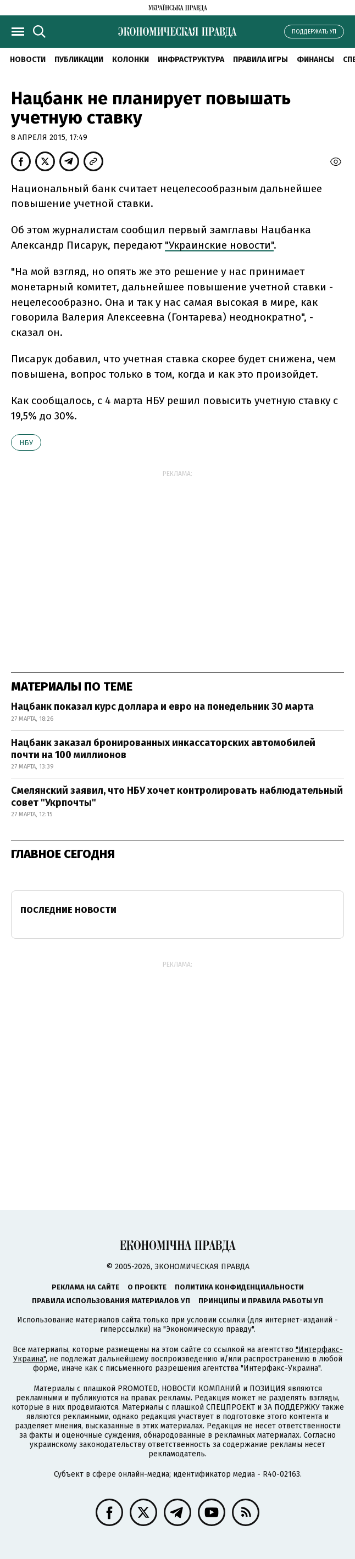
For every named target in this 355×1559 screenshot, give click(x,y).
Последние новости (68, 910)
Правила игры (260, 59)
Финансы (315, 59)
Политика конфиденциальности (239, 1287)
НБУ (26, 443)
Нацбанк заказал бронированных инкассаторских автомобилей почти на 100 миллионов (163, 749)
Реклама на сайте (85, 1287)
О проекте (147, 1287)
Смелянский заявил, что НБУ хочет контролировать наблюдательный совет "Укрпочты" (177, 796)
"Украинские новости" (219, 245)
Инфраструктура (191, 59)
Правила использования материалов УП (111, 1301)
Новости (28, 59)
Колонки (130, 59)
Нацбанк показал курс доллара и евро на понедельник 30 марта (162, 706)
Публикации (78, 59)
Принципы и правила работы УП (260, 1301)
